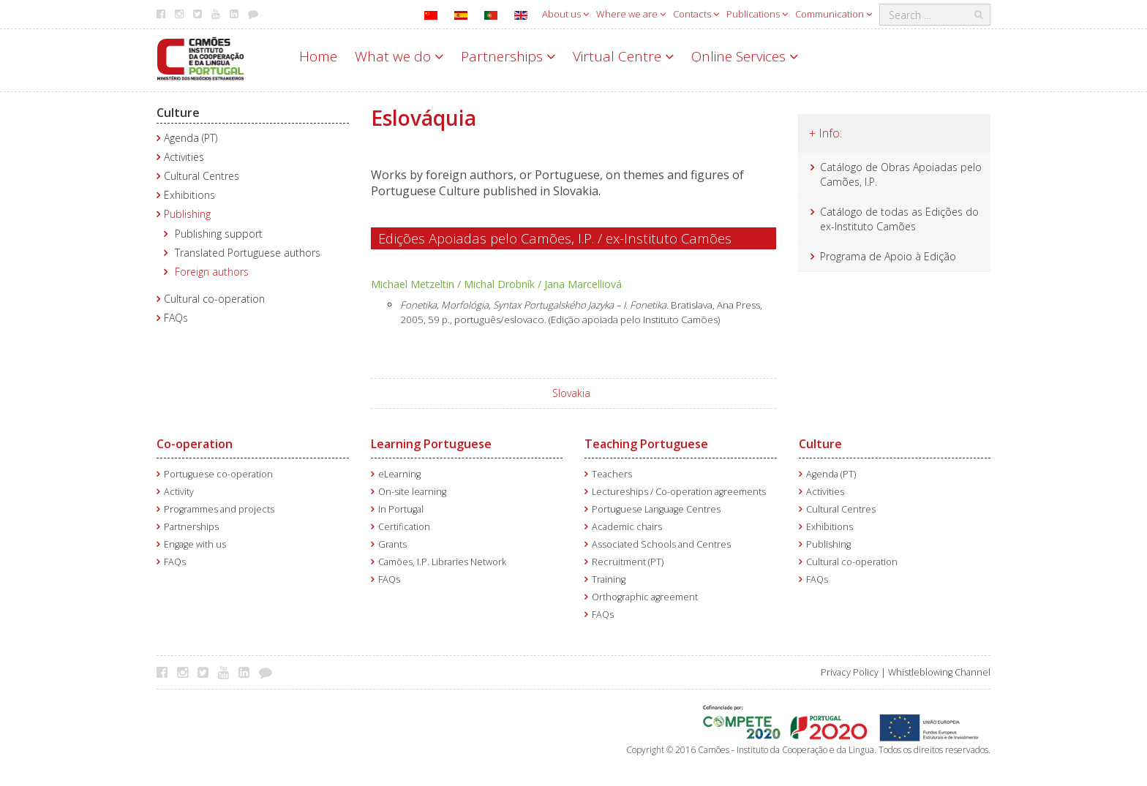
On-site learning (412, 491)
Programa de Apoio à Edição (888, 256)
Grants (392, 544)
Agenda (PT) (190, 138)
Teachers (612, 474)
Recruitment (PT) (627, 562)
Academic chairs (627, 527)
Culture (178, 113)
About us (565, 13)
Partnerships (508, 56)
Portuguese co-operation (218, 474)
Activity (179, 491)
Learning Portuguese (431, 444)
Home (318, 56)
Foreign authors (212, 272)
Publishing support (219, 234)
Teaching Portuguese (646, 444)
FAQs (176, 318)
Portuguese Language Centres (656, 509)
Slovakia (571, 393)
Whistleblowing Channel (939, 672)
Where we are (631, 13)
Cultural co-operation (214, 299)
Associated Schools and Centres (661, 544)
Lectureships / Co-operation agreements (679, 491)
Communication (833, 13)
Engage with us (195, 544)
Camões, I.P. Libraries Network (442, 562)
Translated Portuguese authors (247, 253)
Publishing (187, 214)
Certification (404, 527)
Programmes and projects (219, 509)
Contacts (696, 13)
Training (608, 579)
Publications (757, 13)
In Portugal (401, 509)
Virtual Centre (623, 56)
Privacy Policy (850, 672)
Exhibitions (189, 195)
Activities (184, 157)
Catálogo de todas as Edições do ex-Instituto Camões (899, 219)
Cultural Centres (201, 176)
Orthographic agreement (645, 597)
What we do (399, 56)
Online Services (744, 56)
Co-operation (195, 444)
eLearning (399, 474)
